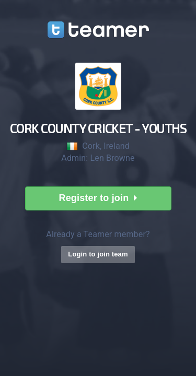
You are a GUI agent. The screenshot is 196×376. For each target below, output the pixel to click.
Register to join (98, 198)
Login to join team (98, 254)
